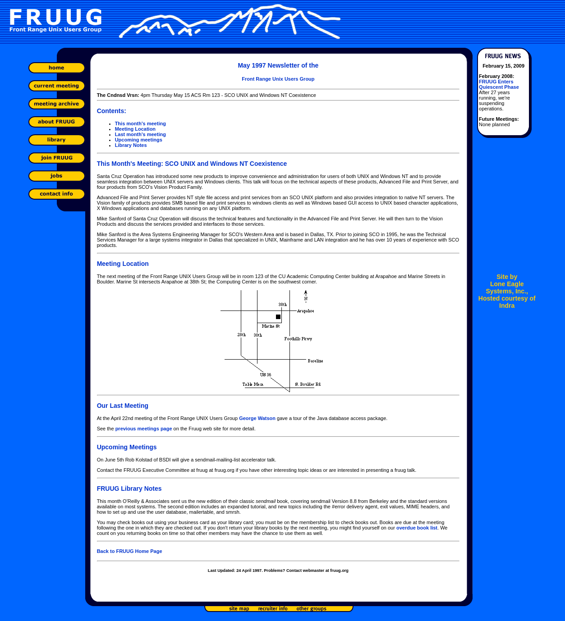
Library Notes (131, 145)
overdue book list (416, 527)
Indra (506, 305)
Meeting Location (135, 129)
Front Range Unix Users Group (278, 79)
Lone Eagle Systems (505, 287)
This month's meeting (140, 123)
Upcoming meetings (138, 139)
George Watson (257, 418)
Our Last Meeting (122, 405)
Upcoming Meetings (127, 447)
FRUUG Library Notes (129, 488)
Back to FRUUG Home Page (129, 551)
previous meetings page (143, 428)
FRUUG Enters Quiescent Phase (499, 84)
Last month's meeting (140, 134)
